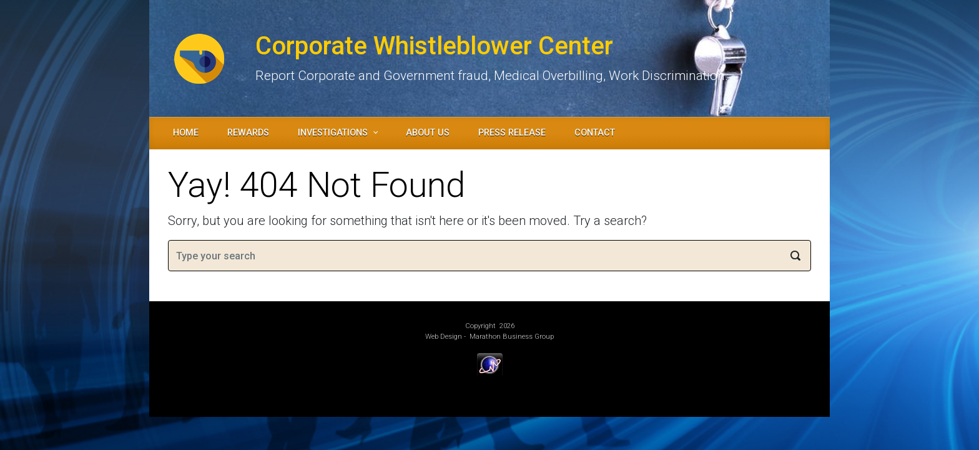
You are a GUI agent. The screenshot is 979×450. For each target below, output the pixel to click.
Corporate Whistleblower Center (434, 46)
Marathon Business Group (512, 336)
